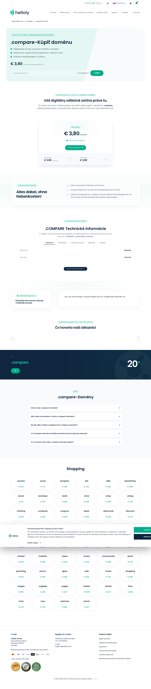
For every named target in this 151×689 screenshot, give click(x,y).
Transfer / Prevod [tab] (77, 244)
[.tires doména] (130, 596)
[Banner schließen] (147, 667)
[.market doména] (21, 564)
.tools (21, 611)
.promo (42, 580)
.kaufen (64, 548)
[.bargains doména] (64, 484)
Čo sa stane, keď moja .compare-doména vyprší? (75, 442)
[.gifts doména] (108, 532)
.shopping (130, 580)
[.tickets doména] (86, 596)
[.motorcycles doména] (108, 564)
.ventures (64, 611)
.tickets (86, 596)
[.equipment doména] (21, 532)
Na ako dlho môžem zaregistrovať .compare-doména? (75, 423)
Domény (53, 12)
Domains (30, 21)
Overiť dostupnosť (75, 149)
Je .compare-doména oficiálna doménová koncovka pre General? (75, 432)
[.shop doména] (108, 500)
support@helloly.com (63, 654)
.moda (86, 564)
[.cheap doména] (130, 500)
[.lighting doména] (86, 548)
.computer (42, 516)
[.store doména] (86, 500)
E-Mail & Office (102, 12)
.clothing (21, 516)
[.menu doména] (64, 564)
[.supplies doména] (42, 596)
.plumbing (21, 580)
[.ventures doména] (64, 611)
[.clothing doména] (21, 516)
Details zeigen (32, 685)
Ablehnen (129, 676)
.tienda (108, 596)
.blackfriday (130, 484)
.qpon (64, 580)
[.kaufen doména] (64, 548)
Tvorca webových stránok (83, 12)
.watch (86, 611)
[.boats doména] (21, 500)
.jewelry (42, 548)
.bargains (64, 484)
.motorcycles (108, 564)
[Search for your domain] (43, 73)
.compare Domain (42, 21)
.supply (64, 596)
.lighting (86, 548)
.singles (21, 596)
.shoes (108, 580)
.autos (42, 484)
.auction (21, 484)
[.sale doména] (86, 580)
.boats (21, 500)
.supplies (42, 596)
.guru (130, 532)
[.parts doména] (130, 564)
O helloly (124, 12)
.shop (108, 500)
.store (86, 500)
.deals (86, 516)
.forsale (86, 532)
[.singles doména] (21, 596)
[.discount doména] (130, 516)
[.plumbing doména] (21, 580)
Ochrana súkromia (106, 662)
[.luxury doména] (130, 548)
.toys (42, 611)
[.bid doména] (86, 484)
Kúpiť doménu (104, 646)
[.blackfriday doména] (130, 484)
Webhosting (64, 12)
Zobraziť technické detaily (75, 265)
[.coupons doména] (64, 516)
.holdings (21, 548)
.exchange (42, 532)
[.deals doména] (86, 516)
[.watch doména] (86, 611)
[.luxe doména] (108, 548)
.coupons (64, 516)
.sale (86, 580)
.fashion (64, 532)
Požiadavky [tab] (62, 244)
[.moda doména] (86, 564)
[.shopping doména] (130, 580)
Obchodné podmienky (107, 658)
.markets (42, 564)
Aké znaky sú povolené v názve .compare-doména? (75, 414)
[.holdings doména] (21, 548)
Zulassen (129, 669)
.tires (130, 596)
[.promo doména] (42, 580)
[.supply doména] (64, 596)
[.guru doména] (130, 532)
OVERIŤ (96, 73)
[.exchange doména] (42, 532)
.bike (108, 484)
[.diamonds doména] (108, 516)
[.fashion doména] (64, 532)
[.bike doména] (108, 484)
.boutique (42, 500)
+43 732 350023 (61, 649)
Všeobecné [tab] (49, 244)
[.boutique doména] (42, 500)
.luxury (130, 548)
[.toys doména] (42, 611)
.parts (130, 564)
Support (114, 12)
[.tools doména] (21, 611)
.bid (86, 484)
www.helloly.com (18, 21)
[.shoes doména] (108, 580)
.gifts (108, 532)
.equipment (21, 532)
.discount (130, 516)
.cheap (130, 500)
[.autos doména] (42, 484)
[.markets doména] (42, 564)
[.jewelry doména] (42, 548)
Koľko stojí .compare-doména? (75, 404)
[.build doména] (64, 500)
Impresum (103, 654)
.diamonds (108, 516)
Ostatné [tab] (102, 244)
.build (64, 500)
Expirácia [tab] (91, 244)
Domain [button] (136, 12)
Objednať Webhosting (108, 650)
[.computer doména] (42, 516)
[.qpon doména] (64, 580)
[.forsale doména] (86, 532)
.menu (64, 564)
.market (21, 564)
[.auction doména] (21, 484)
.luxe (108, 548)
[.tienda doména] (108, 596)
